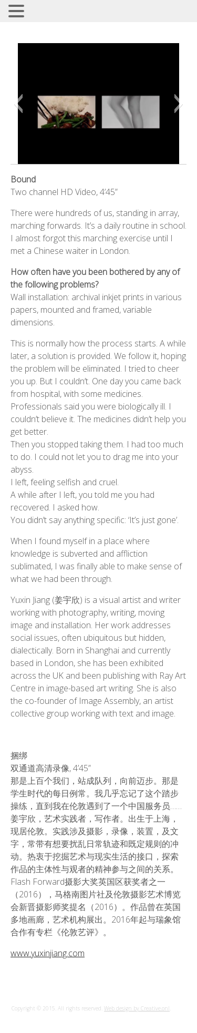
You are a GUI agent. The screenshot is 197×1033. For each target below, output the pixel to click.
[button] (18, 103)
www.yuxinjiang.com (48, 953)
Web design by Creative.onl (137, 1008)
